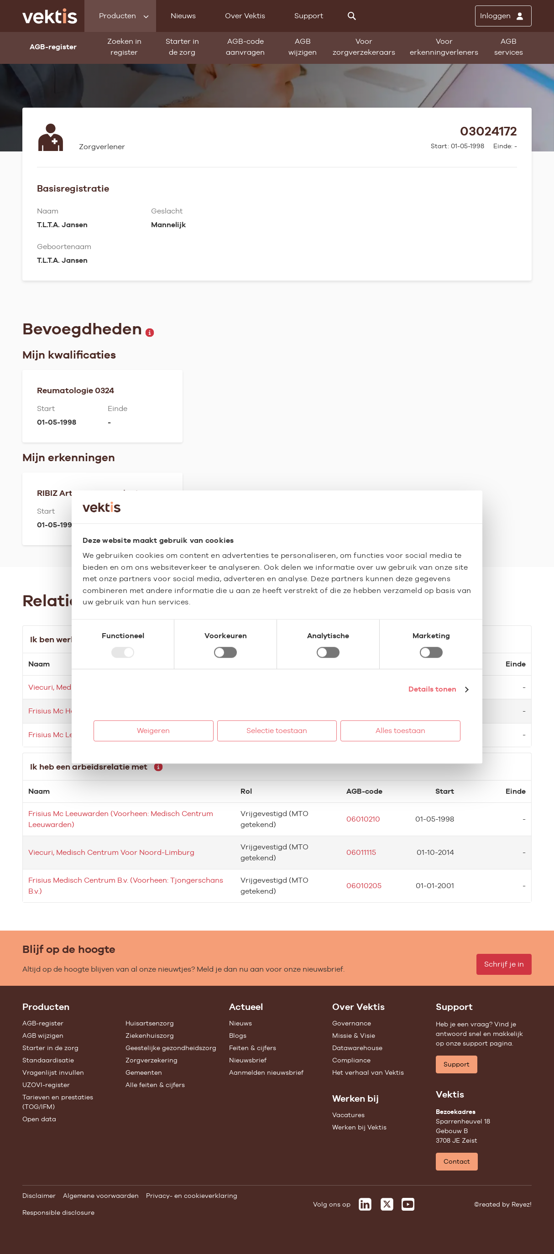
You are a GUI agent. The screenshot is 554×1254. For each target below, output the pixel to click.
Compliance (351, 1060)
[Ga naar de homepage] (49, 16)
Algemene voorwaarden (101, 1195)
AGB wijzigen (302, 47)
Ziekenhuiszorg (149, 1035)
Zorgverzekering (151, 1060)
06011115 (361, 852)
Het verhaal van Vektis (368, 1072)
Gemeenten (143, 1072)
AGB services (508, 47)
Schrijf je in (504, 964)
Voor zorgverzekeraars (364, 47)
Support (308, 15)
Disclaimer (39, 1195)
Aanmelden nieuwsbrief (266, 1072)
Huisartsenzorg (149, 1023)
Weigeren (153, 730)
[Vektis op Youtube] (408, 1204)
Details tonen (432, 689)
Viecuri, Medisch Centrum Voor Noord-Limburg (111, 852)
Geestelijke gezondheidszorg (170, 1047)
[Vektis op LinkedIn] (365, 1204)
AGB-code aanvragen (245, 47)
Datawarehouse (357, 1047)
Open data (39, 1119)
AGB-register (42, 1023)
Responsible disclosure (58, 1212)
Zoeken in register (124, 47)
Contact (457, 1161)
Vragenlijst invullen (53, 1072)
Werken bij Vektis (359, 1127)
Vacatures (348, 1115)
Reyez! (522, 1204)
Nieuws (183, 15)
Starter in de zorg (182, 47)
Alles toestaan (400, 730)
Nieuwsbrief (248, 1060)
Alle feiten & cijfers (155, 1084)
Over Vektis (245, 15)
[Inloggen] (503, 15)
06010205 (364, 885)
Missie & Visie (353, 1035)
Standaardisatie (48, 1060)
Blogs (237, 1035)
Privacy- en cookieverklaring (191, 1195)
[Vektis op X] (387, 1204)
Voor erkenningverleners (444, 47)
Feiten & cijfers (252, 1047)
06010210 (363, 819)
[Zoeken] (352, 16)
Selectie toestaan (276, 730)
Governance (351, 1023)
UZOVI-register (46, 1084)
